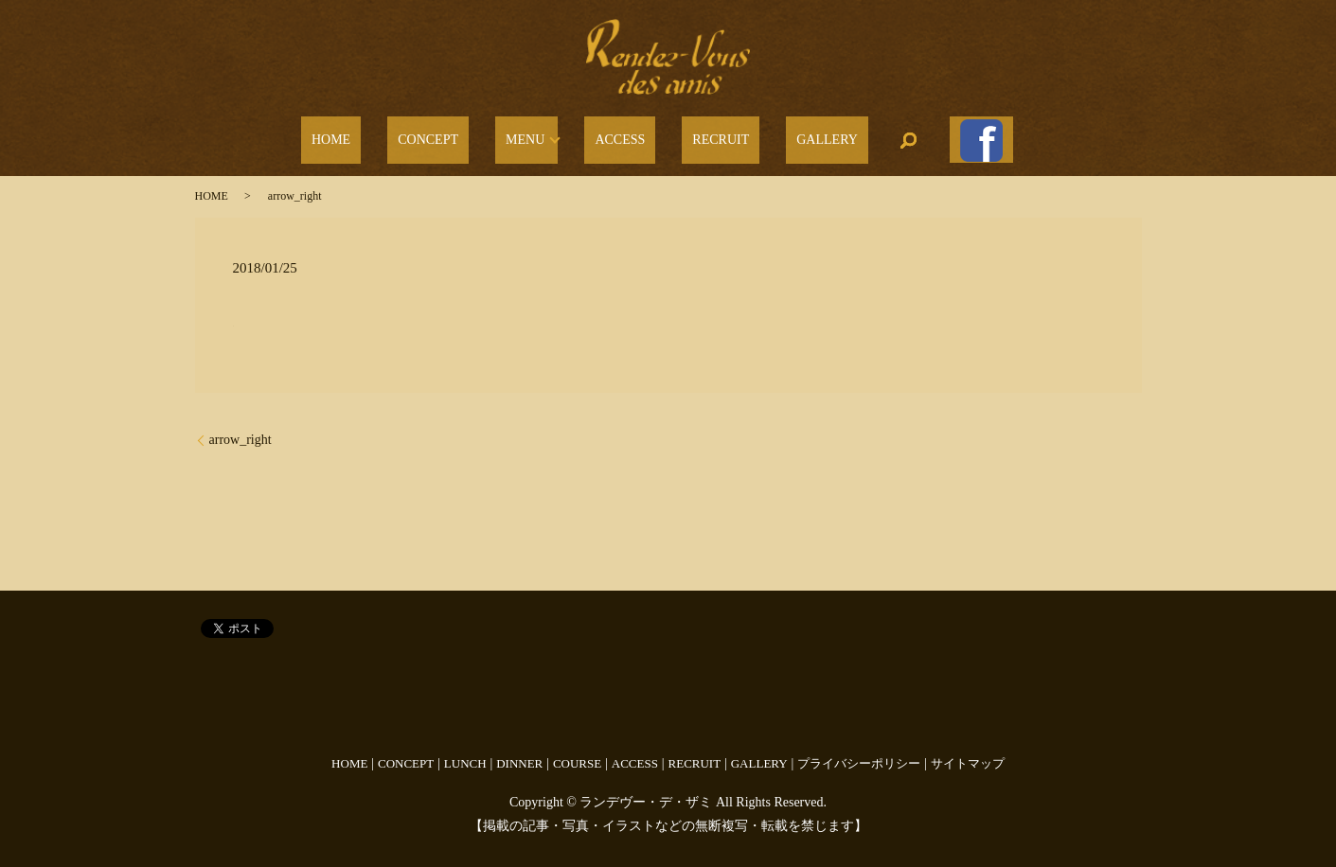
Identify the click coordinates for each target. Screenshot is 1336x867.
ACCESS (625, 136)
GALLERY (791, 136)
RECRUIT (705, 136)
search (862, 135)
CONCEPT (464, 136)
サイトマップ (968, 754)
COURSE (577, 754)
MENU (540, 136)
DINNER (519, 754)
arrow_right (240, 430)
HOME (387, 136)
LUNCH (465, 754)
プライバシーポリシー (858, 754)
